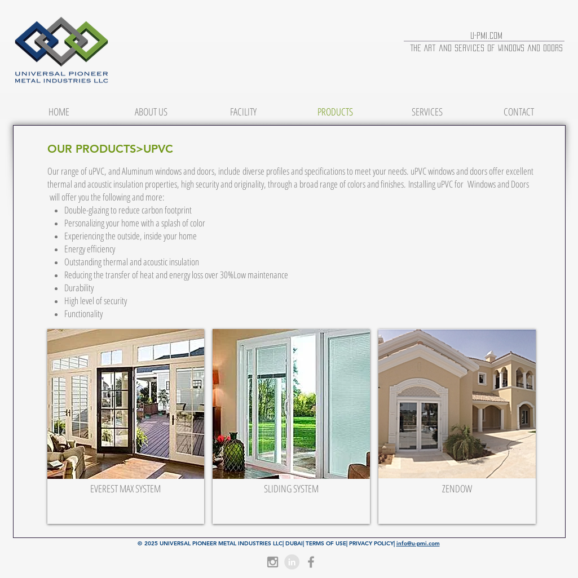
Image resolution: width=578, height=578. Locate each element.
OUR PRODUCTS (91, 148)
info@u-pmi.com (418, 543)
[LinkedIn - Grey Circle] (291, 562)
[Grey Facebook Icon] (311, 562)
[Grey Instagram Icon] (272, 562)
